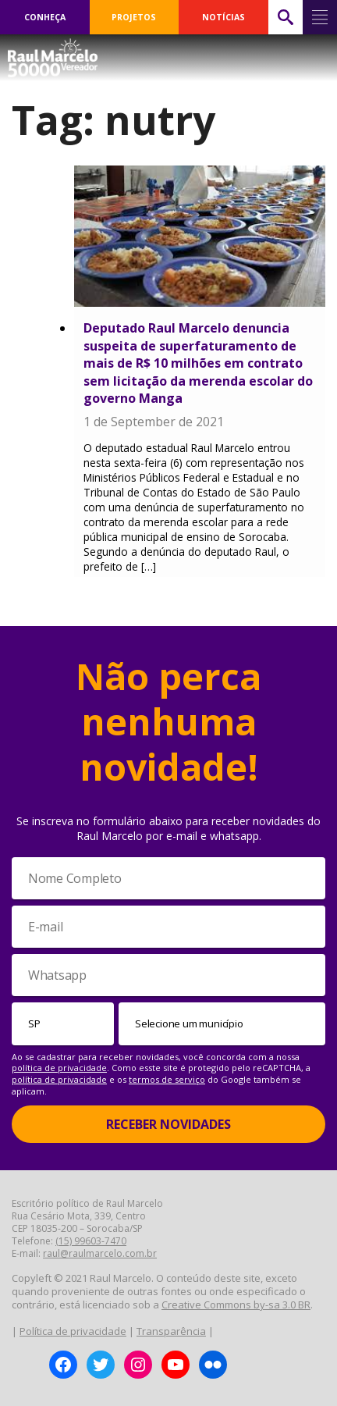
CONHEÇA (45, 17)
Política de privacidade (73, 1331)
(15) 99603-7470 (90, 1241)
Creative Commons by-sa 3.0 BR (235, 1304)
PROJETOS (134, 17)
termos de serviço (167, 1079)
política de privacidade (59, 1067)
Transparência (171, 1331)
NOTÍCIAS (223, 17)
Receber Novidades (168, 1124)
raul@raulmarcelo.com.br (100, 1253)
